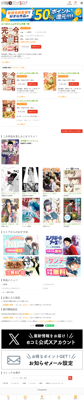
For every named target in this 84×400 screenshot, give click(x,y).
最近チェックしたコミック (54, 383)
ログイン (75, 3)
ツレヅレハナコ (41, 32)
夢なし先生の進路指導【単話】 (73, 224)
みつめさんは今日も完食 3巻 (27, 101)
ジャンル (33, 383)
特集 (24, 383)
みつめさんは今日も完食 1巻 (27, 73)
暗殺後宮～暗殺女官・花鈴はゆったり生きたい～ (10, 224)
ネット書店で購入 (8, 292)
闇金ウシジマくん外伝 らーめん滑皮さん (10, 193)
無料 (40, 383)
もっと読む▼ (5, 62)
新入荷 (6, 383)
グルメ (46, 288)
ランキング (15, 383)
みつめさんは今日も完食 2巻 (68, 73)
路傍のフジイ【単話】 (50, 193)
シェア (32, 325)
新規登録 (69, 3)
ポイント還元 (26, 28)
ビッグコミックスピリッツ (35, 35)
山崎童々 (29, 32)
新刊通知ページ (28, 314)
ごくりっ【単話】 (48, 224)
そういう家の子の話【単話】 (73, 193)
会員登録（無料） (8, 305)
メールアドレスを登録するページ (47, 321)
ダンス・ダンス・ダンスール (31, 224)
